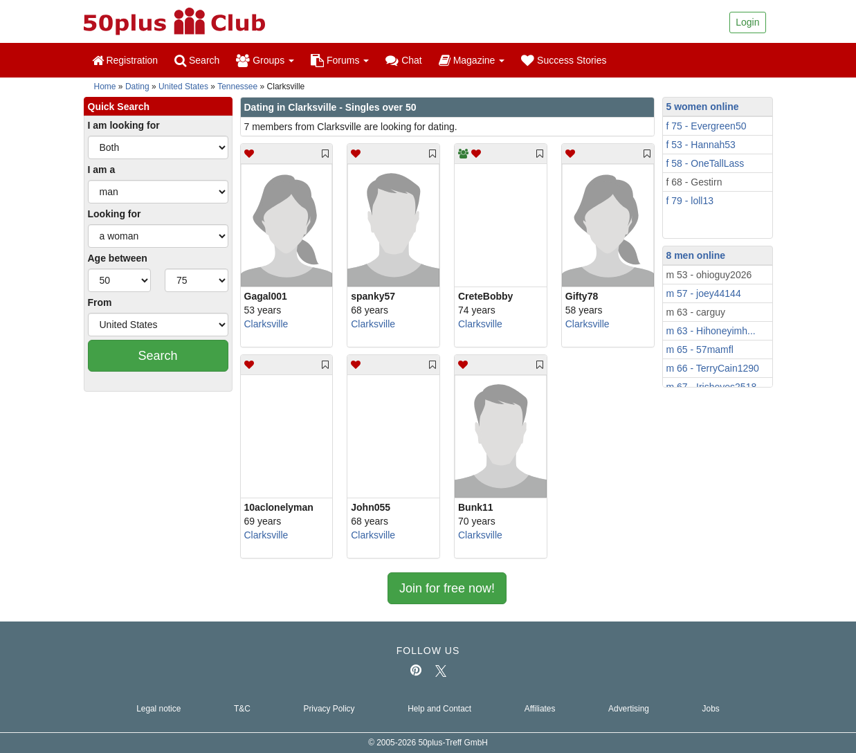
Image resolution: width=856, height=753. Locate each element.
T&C (242, 709)
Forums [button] (340, 60)
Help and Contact (439, 709)
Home (105, 86)
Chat (403, 60)
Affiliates (540, 709)
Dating (137, 86)
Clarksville (266, 323)
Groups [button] (265, 60)
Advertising (628, 709)
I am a (102, 169)
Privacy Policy (328, 709)
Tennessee (237, 86)
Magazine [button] (471, 60)
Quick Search (119, 106)
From (100, 302)
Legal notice (158, 709)
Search (196, 60)
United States (183, 86)
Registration (125, 60)
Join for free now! (447, 588)
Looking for (114, 213)
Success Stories (563, 60)
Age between (117, 258)
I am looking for (124, 125)
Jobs (711, 709)
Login (747, 22)
